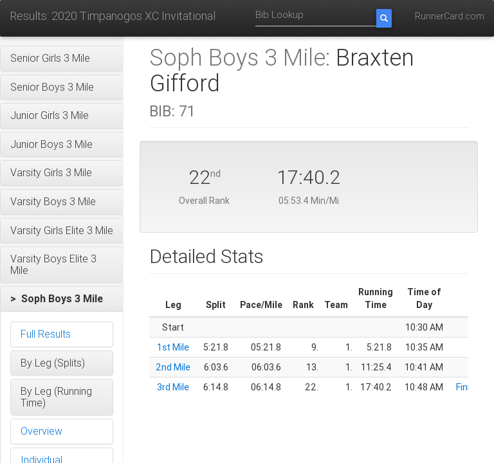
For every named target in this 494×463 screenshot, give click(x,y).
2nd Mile (173, 367)
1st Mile (173, 347)
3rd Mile (173, 387)
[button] (62, 58)
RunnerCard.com (449, 16)
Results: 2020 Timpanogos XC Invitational (112, 15)
